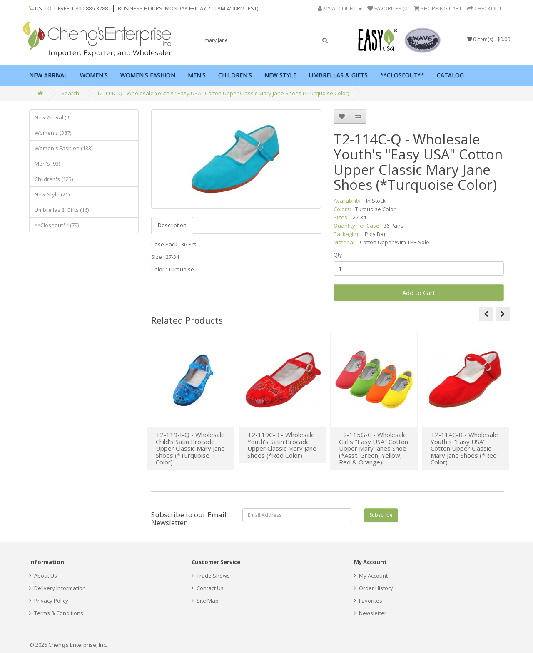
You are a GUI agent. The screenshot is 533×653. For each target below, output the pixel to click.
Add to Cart (418, 292)
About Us (43, 575)
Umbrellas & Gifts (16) (62, 210)
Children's (235, 75)
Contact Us (208, 588)
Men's (197, 75)
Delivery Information (57, 588)
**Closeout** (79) (57, 225)
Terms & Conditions (56, 613)
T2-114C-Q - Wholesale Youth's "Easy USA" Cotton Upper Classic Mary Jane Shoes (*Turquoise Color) (223, 93)
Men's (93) (47, 163)
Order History (373, 588)
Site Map (205, 600)
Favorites (368, 600)
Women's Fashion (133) (63, 148)
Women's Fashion (147, 75)
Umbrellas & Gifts (338, 75)
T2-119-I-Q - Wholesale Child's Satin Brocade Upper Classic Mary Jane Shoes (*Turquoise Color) (190, 448)
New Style (280, 75)
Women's (94, 75)
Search (70, 93)
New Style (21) (52, 194)
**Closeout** (402, 75)
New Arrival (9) (52, 117)
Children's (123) (54, 179)
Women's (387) (53, 133)
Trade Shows (211, 575)
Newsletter (370, 613)
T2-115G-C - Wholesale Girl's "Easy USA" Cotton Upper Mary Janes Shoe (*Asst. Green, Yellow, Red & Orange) (373, 448)
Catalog (450, 75)
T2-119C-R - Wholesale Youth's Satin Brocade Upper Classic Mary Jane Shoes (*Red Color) (281, 444)
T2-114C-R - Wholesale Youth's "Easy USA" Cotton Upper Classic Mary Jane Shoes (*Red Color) (464, 448)
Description (172, 225)
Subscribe (381, 515)
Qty (338, 254)
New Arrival (48, 75)
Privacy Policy (48, 600)
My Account (371, 575)
